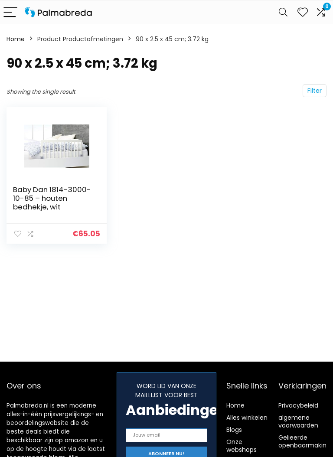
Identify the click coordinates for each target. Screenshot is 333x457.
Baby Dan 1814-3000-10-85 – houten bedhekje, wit (52, 198)
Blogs (234, 429)
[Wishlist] (302, 12)
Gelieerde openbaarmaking (304, 441)
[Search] (283, 12)
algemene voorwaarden (298, 421)
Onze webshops (241, 445)
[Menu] (10, 12)
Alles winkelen (247, 417)
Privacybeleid (298, 405)
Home (16, 39)
